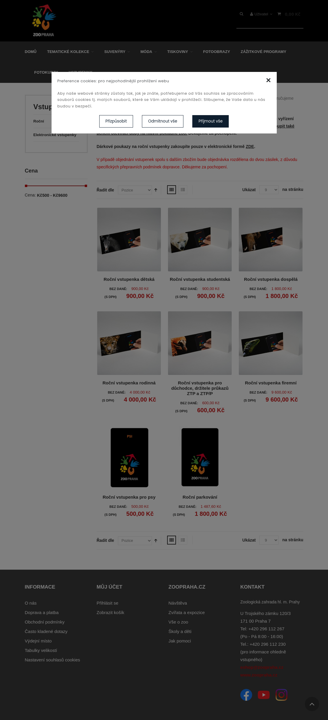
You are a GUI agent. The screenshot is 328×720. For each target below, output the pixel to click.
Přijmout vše (211, 121)
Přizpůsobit (116, 121)
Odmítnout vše (162, 121)
